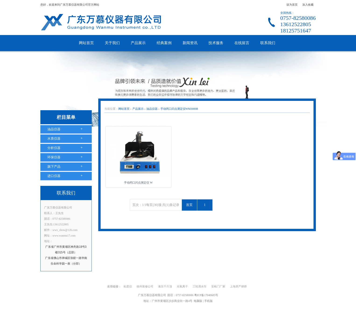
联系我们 (267, 43)
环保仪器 (53, 157)
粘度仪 (127, 286)
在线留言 (241, 43)
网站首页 (86, 43)
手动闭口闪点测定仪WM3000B (179, 108)
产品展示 (138, 43)
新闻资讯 (190, 43)
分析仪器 (53, 148)
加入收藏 (308, 4)
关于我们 (112, 43)
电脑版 (198, 301)
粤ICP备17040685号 (206, 295)
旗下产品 (53, 166)
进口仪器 (53, 176)
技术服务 (215, 43)
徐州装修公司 (145, 286)
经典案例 (164, 43)
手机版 (208, 301)
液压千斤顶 (165, 286)
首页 (189, 205)
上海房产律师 (238, 286)
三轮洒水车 (200, 286)
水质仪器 (53, 138)
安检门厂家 (218, 286)
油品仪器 (53, 129)
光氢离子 (182, 286)
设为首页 (292, 4)
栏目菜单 (66, 117)
